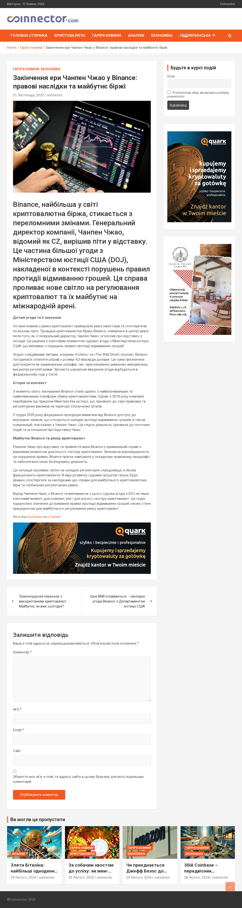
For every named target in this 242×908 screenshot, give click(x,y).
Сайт (17, 751)
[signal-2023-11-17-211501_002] (199, 134)
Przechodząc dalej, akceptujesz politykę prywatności (198, 94)
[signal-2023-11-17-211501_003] (82, 525)
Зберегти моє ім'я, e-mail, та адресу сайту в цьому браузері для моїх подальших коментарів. (78, 779)
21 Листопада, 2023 (28, 95)
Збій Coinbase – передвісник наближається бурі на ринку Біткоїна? (205, 873)
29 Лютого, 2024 (23, 877)
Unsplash (54, 516)
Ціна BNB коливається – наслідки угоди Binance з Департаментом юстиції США (117, 601)
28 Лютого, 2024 (196, 877)
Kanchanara (35, 516)
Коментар (22, 652)
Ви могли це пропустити (37, 819)
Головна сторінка (29, 35)
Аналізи (136, 35)
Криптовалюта (70, 35)
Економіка (162, 35)
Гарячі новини (106, 35)
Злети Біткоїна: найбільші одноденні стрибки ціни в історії (34, 870)
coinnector (54, 95)
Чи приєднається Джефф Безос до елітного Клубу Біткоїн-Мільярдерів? (149, 873)
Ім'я (17, 709)
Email (18, 730)
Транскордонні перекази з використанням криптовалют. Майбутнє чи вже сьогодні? (43, 601)
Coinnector (227, 4)
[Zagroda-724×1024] (199, 246)
